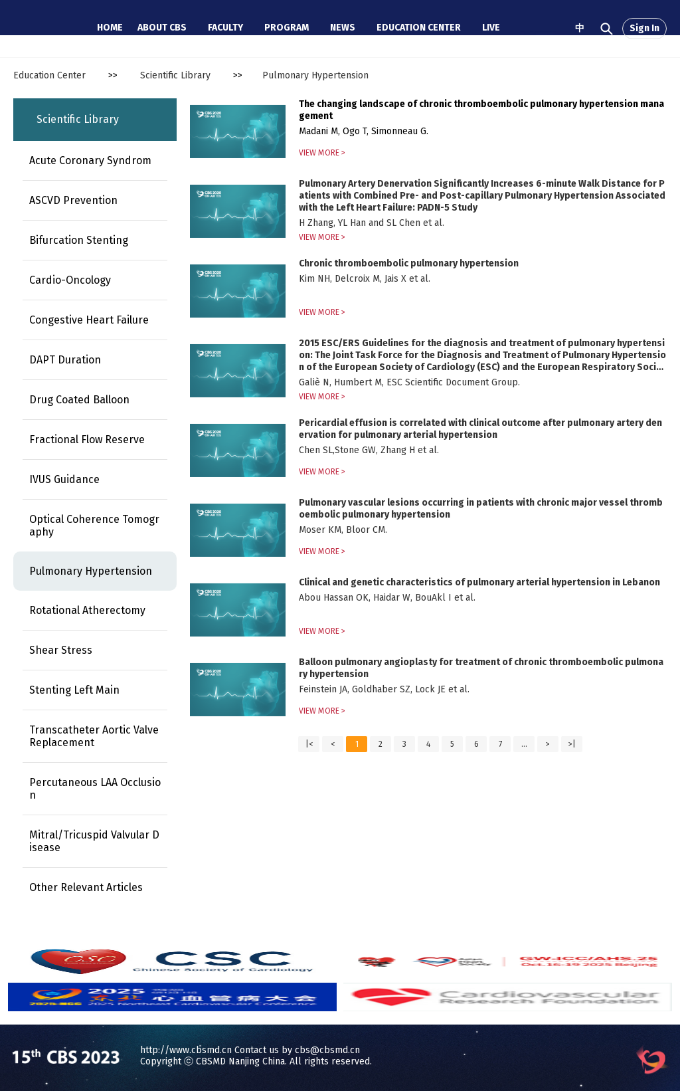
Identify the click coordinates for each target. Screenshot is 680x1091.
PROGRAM (286, 27)
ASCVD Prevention (73, 200)
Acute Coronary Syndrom (90, 160)
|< (309, 744)
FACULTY (225, 27)
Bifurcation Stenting (78, 240)
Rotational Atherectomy (87, 610)
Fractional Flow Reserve (87, 439)
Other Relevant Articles (86, 887)
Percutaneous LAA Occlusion (95, 788)
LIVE (491, 27)
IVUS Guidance (64, 479)
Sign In (644, 28)
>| (572, 744)
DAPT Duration (65, 359)
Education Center (49, 75)
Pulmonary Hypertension (315, 75)
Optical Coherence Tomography (94, 525)
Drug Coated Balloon (79, 399)
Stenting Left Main (74, 690)
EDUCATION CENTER (419, 27)
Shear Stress (60, 650)
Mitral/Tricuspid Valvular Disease (94, 841)
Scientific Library (175, 75)
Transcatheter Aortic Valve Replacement (94, 736)
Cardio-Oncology (70, 280)
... (524, 744)
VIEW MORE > (322, 152)
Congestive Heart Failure (89, 320)
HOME (110, 27)
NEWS (342, 27)
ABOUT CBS (162, 27)
